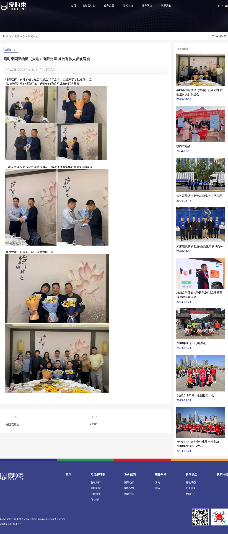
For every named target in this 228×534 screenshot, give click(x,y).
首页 (73, 5)
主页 (8, 36)
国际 (157, 488)
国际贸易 (129, 488)
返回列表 (221, 36)
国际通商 (129, 493)
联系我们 (166, 5)
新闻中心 (20, 36)
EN (226, 5)
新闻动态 (128, 5)
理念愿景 (96, 493)
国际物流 (129, 482)
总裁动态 (191, 482)
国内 (157, 482)
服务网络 (147, 5)
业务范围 (109, 5)
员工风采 (191, 488)
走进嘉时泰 (88, 5)
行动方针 (96, 499)
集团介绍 (96, 488)
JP (219, 5)
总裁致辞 (96, 482)
